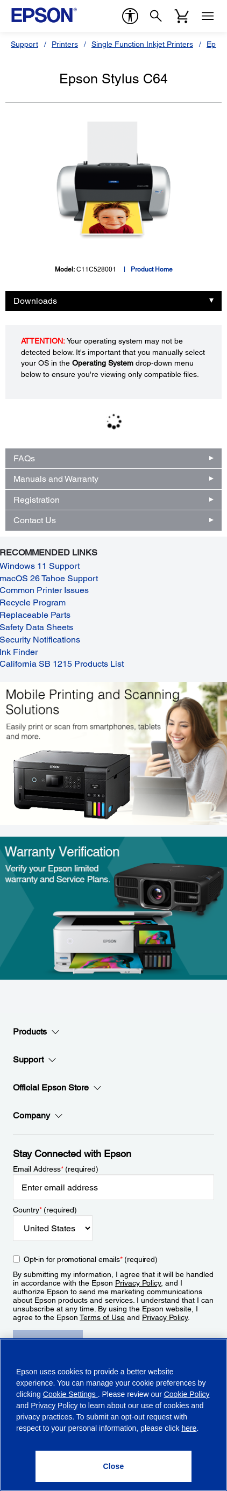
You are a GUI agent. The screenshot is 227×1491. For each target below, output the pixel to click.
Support (24, 44)
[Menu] (207, 16)
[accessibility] (130, 16)
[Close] (113, 1466)
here (188, 1428)
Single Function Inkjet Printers (142, 44)
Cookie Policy (187, 1394)
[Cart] (181, 16)
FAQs (24, 458)
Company (38, 1116)
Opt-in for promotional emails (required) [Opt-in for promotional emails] (91, 1259)
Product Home (152, 269)
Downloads (35, 301)
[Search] (156, 16)
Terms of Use (102, 1317)
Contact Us (34, 520)
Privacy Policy (138, 1283)
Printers (65, 44)
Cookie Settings (70, 1394)
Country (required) (45, 1209)
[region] (113, 1414)
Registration (36, 500)
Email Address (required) (55, 1169)
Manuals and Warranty (55, 479)
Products (36, 1032)
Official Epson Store (57, 1088)
